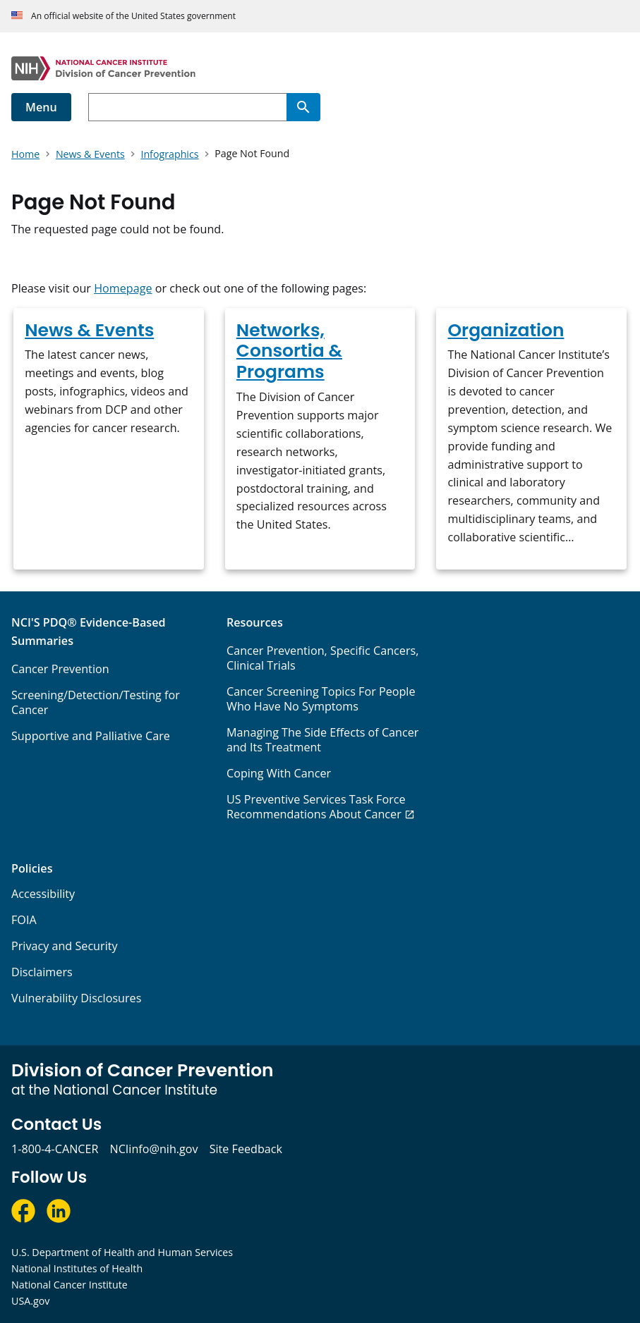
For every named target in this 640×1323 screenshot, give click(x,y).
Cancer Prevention (60, 669)
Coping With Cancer (279, 773)
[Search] (303, 107)
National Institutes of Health (77, 1268)
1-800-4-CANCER (54, 1149)
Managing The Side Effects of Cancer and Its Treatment (322, 740)
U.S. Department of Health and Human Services (122, 1252)
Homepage (123, 288)
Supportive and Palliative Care (90, 736)
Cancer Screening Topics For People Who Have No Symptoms (321, 699)
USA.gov (30, 1300)
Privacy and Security (64, 946)
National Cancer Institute (69, 1284)
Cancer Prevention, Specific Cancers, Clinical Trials (322, 658)
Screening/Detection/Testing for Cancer (95, 702)
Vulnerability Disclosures (76, 998)
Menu (41, 107)
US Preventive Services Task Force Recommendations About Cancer (316, 807)
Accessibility (43, 894)
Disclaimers (42, 972)
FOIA (24, 920)
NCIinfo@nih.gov (153, 1149)
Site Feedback (246, 1149)
